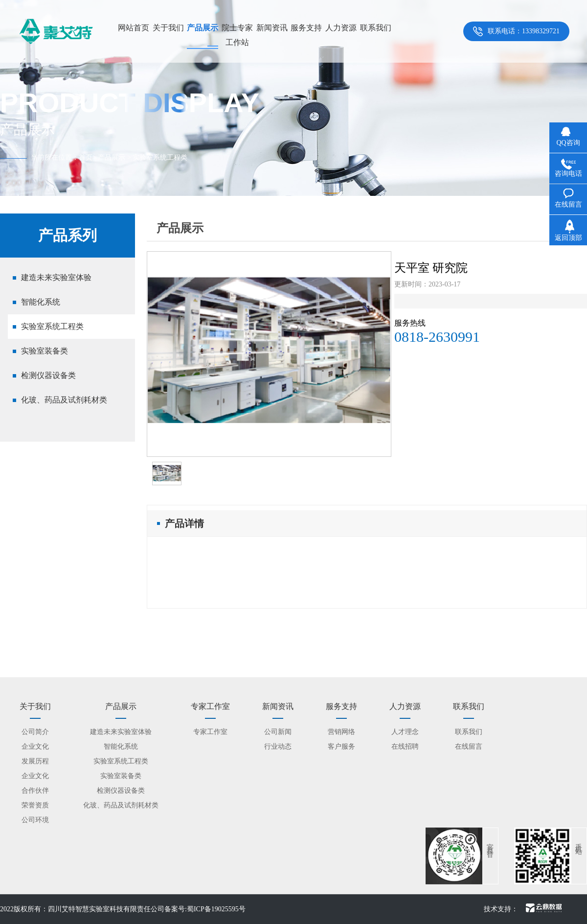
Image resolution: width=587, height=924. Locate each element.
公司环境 (35, 820)
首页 (85, 157)
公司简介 (35, 731)
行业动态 (278, 746)
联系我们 (375, 28)
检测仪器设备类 (48, 375)
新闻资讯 (272, 28)
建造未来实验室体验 (56, 277)
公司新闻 (278, 731)
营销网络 (341, 731)
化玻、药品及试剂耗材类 (64, 400)
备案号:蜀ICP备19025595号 (205, 909)
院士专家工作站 (237, 35)
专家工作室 (210, 731)
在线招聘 (405, 746)
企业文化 (35, 746)
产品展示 (202, 28)
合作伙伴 (35, 790)
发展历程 (35, 761)
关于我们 (168, 28)
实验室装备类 (44, 351)
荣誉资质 (35, 805)
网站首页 (133, 28)
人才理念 (405, 731)
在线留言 (468, 746)
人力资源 (341, 28)
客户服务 (341, 746)
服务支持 (306, 28)
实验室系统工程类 (52, 326)
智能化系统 (40, 302)
